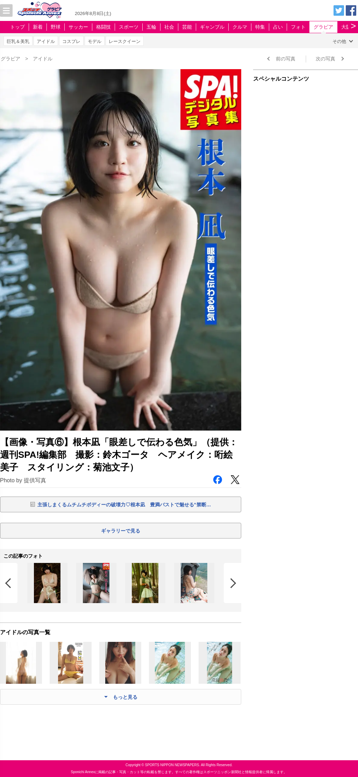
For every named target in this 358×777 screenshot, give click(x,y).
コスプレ (71, 41)
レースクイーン (125, 41)
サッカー (78, 27)
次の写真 (325, 58)
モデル (94, 41)
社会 (169, 27)
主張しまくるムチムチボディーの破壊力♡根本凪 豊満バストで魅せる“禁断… (124, 504)
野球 (55, 27)
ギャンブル (212, 27)
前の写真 (285, 58)
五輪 (151, 27)
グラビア (323, 27)
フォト (298, 27)
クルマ (239, 27)
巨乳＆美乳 (18, 41)
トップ (17, 27)
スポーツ (128, 27)
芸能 (187, 27)
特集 (260, 27)
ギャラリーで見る (120, 531)
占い (278, 27)
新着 (38, 27)
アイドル (46, 41)
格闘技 (103, 27)
